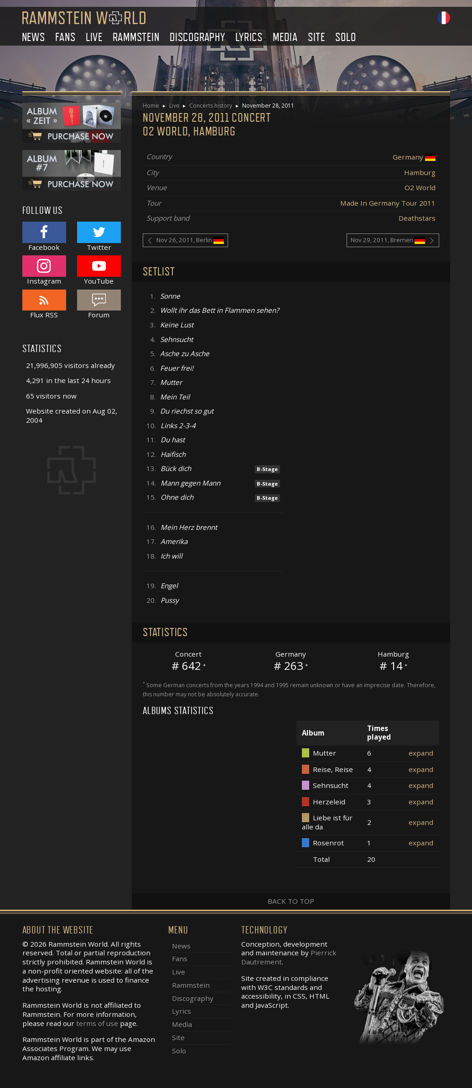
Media (285, 37)
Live (94, 37)
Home (151, 105)
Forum (99, 304)
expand (421, 752)
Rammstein (136, 37)
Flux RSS (44, 304)
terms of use (97, 1023)
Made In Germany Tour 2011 (388, 202)
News (33, 37)
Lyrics (249, 37)
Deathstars (417, 218)
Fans (65, 37)
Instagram (44, 270)
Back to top (291, 901)
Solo (345, 37)
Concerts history (210, 105)
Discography (197, 37)
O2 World (420, 187)
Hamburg (420, 172)
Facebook (44, 236)
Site (316, 37)
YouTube (99, 270)
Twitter (99, 236)
